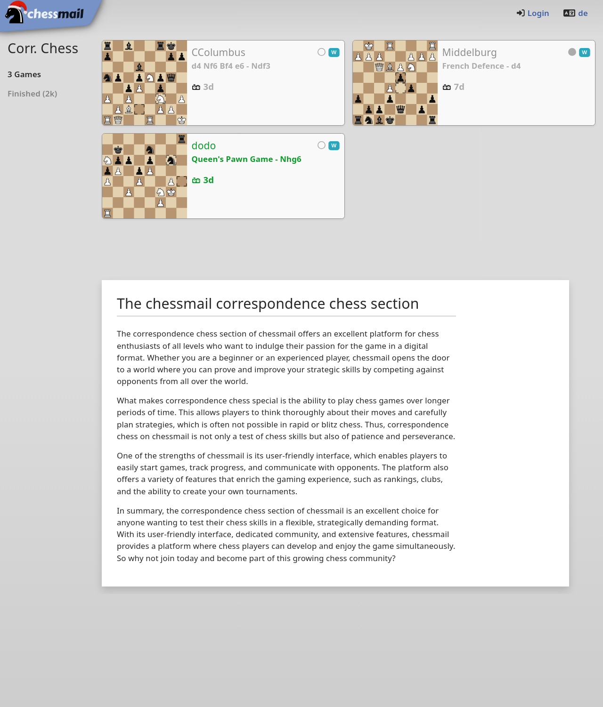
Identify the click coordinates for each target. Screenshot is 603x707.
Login (532, 13)
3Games (24, 74)
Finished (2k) (32, 93)
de (575, 13)
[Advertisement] (348, 251)
